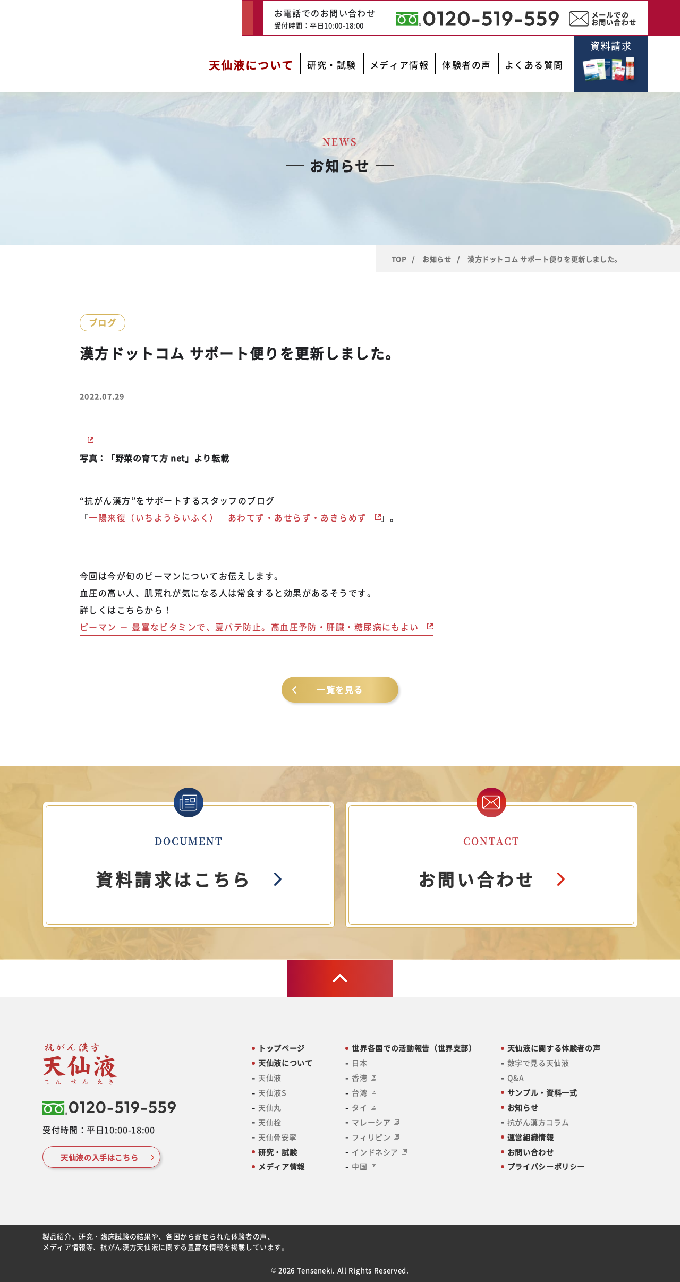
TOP (399, 259)
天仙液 (270, 1078)
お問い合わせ (530, 1152)
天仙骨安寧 (277, 1137)
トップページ (281, 1048)
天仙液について (285, 1063)
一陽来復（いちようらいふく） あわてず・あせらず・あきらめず (228, 517)
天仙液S (272, 1093)
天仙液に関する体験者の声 (554, 1048)
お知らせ (437, 259)
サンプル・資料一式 (542, 1093)
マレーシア (375, 1122)
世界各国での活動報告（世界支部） (414, 1048)
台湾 (364, 1093)
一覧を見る (340, 689)
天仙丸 (270, 1107)
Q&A (515, 1078)
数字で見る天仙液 (538, 1063)
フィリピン (375, 1137)
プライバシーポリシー (546, 1166)
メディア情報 (281, 1166)
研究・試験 (277, 1152)
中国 (364, 1166)
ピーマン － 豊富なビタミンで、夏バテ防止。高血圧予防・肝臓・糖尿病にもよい (249, 626)
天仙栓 (270, 1122)
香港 (364, 1078)
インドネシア (379, 1152)
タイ (364, 1107)
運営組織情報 (530, 1137)
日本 (359, 1063)
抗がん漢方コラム (538, 1122)
